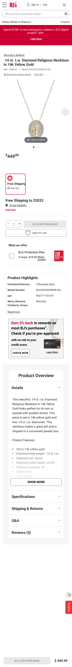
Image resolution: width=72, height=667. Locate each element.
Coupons (65, 22)
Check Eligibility (18, 205)
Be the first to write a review (17, 74)
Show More (36, 482)
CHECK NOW (20, 352)
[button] (18, 205)
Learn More (36, 39)
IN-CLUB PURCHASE (45, 224)
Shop (14, 55)
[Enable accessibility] (68, 594)
